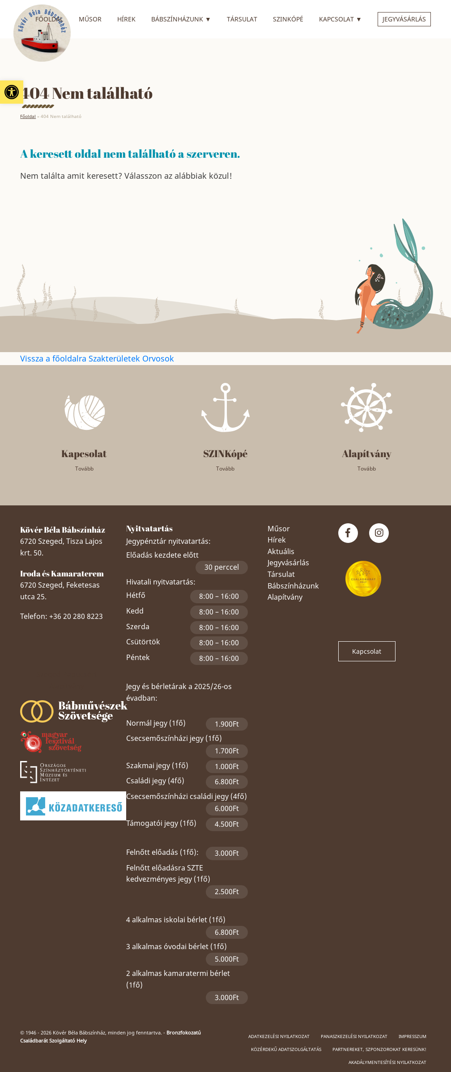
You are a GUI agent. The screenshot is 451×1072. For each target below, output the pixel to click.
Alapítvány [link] (285, 597)
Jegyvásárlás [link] (404, 19)
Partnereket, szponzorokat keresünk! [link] (379, 1049)
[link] (11, 92)
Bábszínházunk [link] (181, 18)
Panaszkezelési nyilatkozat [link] (354, 1036)
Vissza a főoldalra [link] (54, 358)
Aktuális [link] (281, 551)
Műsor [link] (90, 19)
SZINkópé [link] (288, 19)
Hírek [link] (126, 19)
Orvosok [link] (158, 358)
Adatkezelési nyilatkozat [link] (279, 1036)
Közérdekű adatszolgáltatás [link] (286, 1049)
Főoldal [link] (49, 19)
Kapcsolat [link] (340, 18)
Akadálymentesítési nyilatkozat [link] (387, 1062)
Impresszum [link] (412, 1036)
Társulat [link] (242, 19)
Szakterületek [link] (115, 358)
